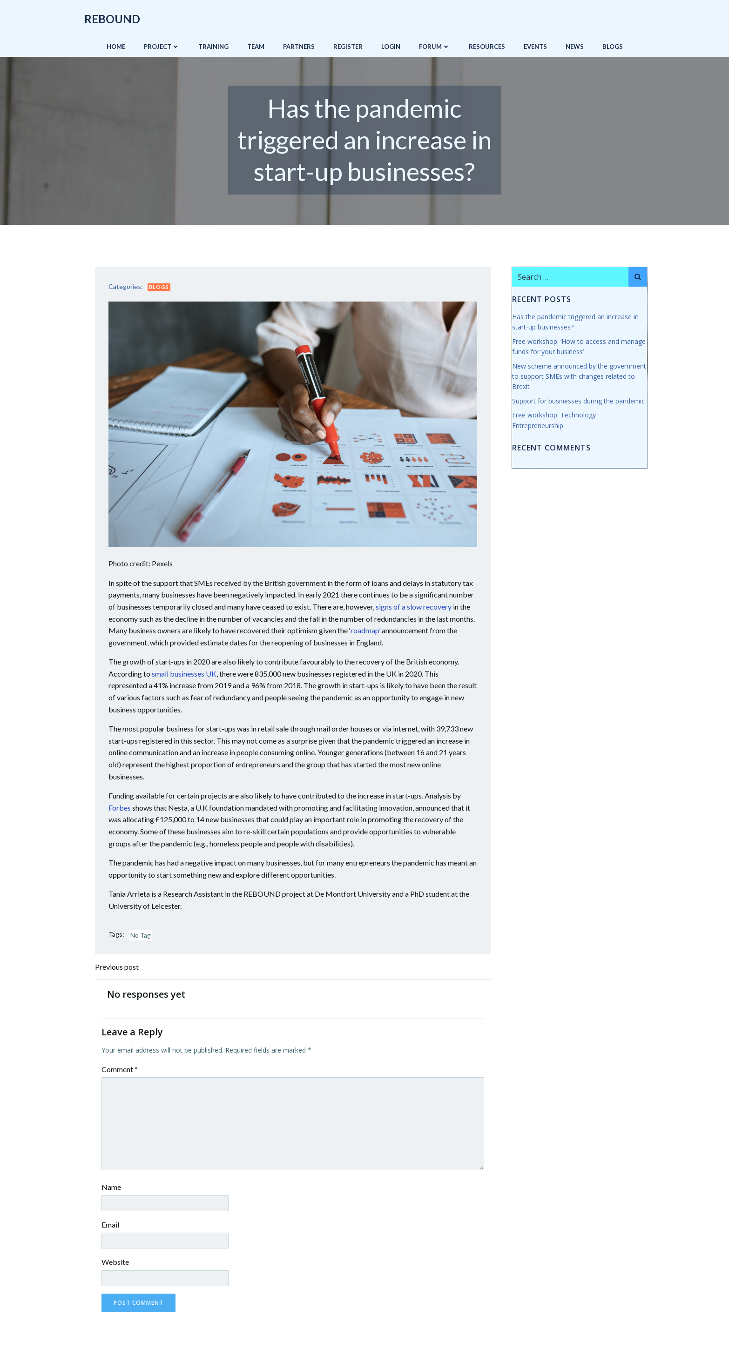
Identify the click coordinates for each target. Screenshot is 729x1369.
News (575, 46)
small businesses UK (185, 673)
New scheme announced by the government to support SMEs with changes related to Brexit (579, 376)
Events (535, 46)
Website (116, 1262)
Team (255, 46)
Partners (299, 46)
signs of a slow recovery (414, 606)
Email (111, 1224)
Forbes (120, 807)
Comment (120, 1069)
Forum (434, 46)
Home (116, 46)
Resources (487, 46)
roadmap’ (366, 630)
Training (213, 46)
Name (112, 1187)
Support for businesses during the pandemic (578, 400)
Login (390, 46)
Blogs (612, 46)
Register (348, 46)
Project (162, 46)
